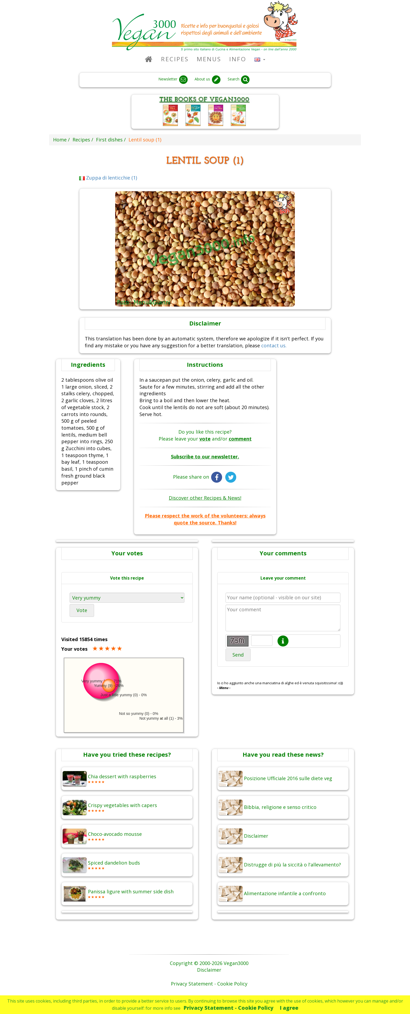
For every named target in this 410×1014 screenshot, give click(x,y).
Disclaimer (209, 970)
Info (237, 59)
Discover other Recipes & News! (205, 498)
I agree (289, 1007)
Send (238, 654)
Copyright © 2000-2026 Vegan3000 (209, 963)
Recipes (175, 59)
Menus (209, 59)
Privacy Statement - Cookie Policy (229, 1007)
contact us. (274, 345)
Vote (82, 610)
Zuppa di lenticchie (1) (108, 177)
